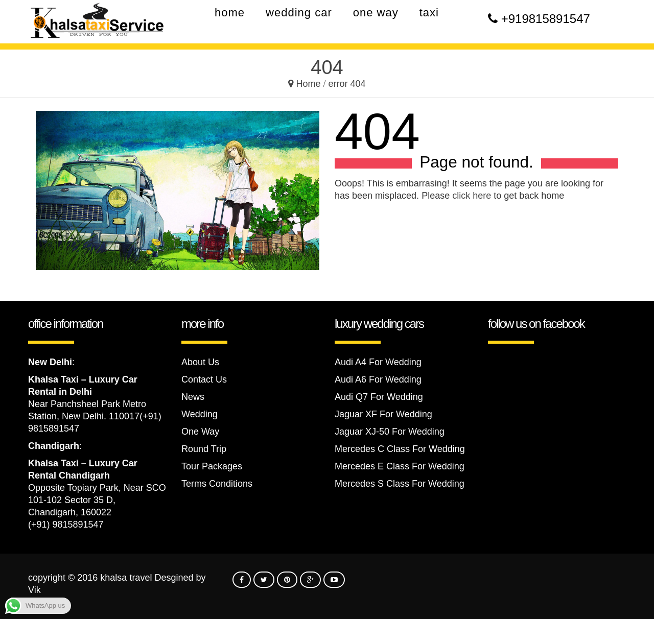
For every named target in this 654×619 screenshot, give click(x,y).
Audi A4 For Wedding (378, 362)
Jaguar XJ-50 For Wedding (390, 431)
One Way (200, 431)
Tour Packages (211, 466)
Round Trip (203, 449)
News (192, 397)
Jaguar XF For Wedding (383, 414)
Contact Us (204, 379)
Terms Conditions (216, 484)
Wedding (199, 414)
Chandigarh (53, 446)
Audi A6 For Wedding (378, 379)
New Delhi (50, 362)
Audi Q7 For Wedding (379, 397)
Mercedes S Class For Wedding (399, 484)
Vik (34, 590)
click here (471, 196)
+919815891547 (545, 19)
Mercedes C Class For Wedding (400, 449)
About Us (200, 362)
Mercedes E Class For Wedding (399, 466)
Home (308, 84)
